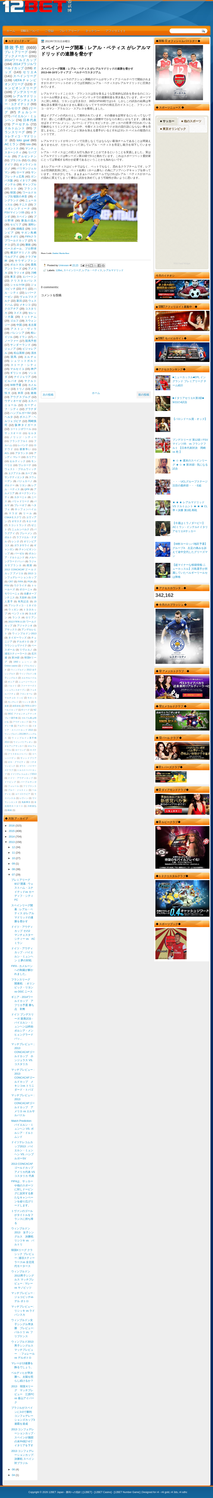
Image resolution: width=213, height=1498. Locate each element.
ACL (7, 453)
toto (28, 144)
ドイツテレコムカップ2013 (23, 774)
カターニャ (20, 497)
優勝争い (25, 449)
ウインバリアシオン (23, 742)
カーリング (20, 750)
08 (14, 869)
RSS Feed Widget (181, 263)
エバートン (29, 276)
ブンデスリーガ (24, 92)
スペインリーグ (72, 270)
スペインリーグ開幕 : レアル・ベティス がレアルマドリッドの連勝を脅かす (22, 913)
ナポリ (14, 236)
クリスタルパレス (23, 280)
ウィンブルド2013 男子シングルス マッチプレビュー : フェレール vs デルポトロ (23, 1349)
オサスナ (17, 521)
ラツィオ (19, 272)
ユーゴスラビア (22, 794)
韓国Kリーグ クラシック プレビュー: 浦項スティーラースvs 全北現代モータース (23, 1258)
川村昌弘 (31, 806)
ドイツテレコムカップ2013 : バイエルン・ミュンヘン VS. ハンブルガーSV (22, 1150)
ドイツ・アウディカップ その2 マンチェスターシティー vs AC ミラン (23, 934)
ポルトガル (17, 264)
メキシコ (25, 304)
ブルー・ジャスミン (18, 790)
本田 (21, 393)
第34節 (16, 657)
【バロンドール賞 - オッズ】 (189, 419)
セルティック (17, 461)
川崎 (33, 272)
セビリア (15, 224)
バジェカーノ (25, 481)
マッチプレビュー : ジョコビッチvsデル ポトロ (22, 1297)
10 (14, 858)
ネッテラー (92, 30)
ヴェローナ (24, 465)
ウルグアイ (12, 256)
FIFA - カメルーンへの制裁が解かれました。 (22, 970)
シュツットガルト (23, 360)
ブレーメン (26, 533)
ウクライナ (20, 585)
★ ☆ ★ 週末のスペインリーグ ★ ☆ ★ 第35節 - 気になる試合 (190, 464)
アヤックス (11, 629)
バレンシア (17, 332)
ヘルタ (9, 416)
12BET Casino (103, 1492)
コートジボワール (20, 429)
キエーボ (31, 521)
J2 (17, 244)
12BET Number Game (126, 1492)
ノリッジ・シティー (23, 437)
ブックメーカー (16, 56)
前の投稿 (143, 394)
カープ (29, 473)
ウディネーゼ (13, 400)
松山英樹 (19, 352)
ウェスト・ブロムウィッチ (20, 469)
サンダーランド (20, 344)
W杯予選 (15, 384)
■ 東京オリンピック (173, 128)
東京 (13, 276)
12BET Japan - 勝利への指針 (65, 1492)
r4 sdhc (183, 1492)
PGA (29, 581)
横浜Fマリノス (20, 252)
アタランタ (21, 453)
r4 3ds (174, 1492)
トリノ (20, 388)
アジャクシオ (25, 625)
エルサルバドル (28, 678)
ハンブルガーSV (20, 412)
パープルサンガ (28, 782)
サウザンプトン (25, 260)
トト (14, 188)
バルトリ (12, 686)
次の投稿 (48, 394)
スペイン (21, 216)
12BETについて (30, 30)
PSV (7, 585)
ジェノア (10, 348)
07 (14, 874)
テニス (23, 204)
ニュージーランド (27, 682)
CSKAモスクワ (13, 517)
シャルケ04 (17, 284)
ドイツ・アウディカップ (20, 778)
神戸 (33, 368)
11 (14, 852)
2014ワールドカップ (20, 60)
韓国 (13, 192)
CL (29, 160)
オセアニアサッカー (14, 746)
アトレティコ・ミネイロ (22, 605)
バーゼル (19, 553)
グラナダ (30, 409)
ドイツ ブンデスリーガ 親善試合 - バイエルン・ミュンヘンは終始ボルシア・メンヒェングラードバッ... (22, 1026)
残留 (29, 565)
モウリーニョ (12, 593)
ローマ (20, 172)
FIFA (20, 581)
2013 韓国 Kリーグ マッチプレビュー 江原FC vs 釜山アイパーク (24, 1394)
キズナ (33, 750)
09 (14, 863)
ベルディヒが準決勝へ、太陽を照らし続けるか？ (22, 1376)
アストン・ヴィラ (23, 328)
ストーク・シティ (23, 365)
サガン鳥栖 (28, 232)
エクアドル (14, 473)
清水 (33, 352)
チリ (24, 288)
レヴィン (24, 798)
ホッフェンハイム (25, 509)
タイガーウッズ (17, 637)
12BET (87, 1492)
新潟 (19, 300)
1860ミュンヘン (22, 662)
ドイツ (9, 164)
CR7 (10, 581)
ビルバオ (11, 380)
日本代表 (29, 120)
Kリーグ (26, 710)
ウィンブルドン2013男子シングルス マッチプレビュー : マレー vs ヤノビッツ (22, 1279)
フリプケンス (29, 786)
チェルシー (27, 112)
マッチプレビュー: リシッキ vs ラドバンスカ (23, 1310)
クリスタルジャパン (18, 754)
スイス (18, 312)
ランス (16, 617)
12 (14, 847)
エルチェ (30, 356)
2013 (12, 842)
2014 (12, 836)
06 (14, 1469)
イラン (23, 336)
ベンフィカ (18, 613)
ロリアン (31, 617)
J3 (35, 601)
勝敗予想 (15, 47)
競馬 (14, 356)
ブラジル (15, 160)
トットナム (28, 316)
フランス (30, 188)
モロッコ (31, 698)
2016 (12, 825)
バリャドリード (21, 501)
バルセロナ (13, 108)
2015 (12, 831)
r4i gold (165, 1492)
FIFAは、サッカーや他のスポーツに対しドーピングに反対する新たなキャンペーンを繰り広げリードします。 (22, 1193)
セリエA (29, 72)
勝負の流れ (28, 220)
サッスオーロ (13, 433)
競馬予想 (30, 340)
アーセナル (20, 124)
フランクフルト (19, 441)
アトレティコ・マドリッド (20, 136)
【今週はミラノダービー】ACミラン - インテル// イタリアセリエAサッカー (190, 527)
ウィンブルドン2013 (24, 633)
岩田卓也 (16, 706)
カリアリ (31, 457)
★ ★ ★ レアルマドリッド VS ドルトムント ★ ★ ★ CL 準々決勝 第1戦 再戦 (189, 506)
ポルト (8, 537)
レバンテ (23, 445)
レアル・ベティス (92, 270)
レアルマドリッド (114, 270)
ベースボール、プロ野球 (20, 248)
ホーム (10, 30)
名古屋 (32, 324)
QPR (27, 489)
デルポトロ (23, 641)
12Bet (59, 270)
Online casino (11, 666)
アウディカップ (20, 722)
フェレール (13, 786)
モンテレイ (13, 702)
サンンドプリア (28, 758)
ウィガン (13, 609)
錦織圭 (20, 228)
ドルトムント (15, 128)
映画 (10, 810)
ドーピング (10, 782)
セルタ (32, 433)
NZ (34, 710)
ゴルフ (14, 320)
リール (27, 513)
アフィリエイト (115, 30)
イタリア (25, 180)
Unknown (64, 265)
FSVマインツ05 (14, 212)
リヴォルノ (26, 649)
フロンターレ (26, 694)
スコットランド (17, 525)
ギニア (11, 682)
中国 (19, 324)
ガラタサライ (22, 545)
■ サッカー (167, 121)
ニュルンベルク (21, 529)
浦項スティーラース (16, 653)
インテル (10, 184)
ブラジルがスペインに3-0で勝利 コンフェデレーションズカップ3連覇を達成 (23, 1415)
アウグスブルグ (20, 396)
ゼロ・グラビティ (17, 762)
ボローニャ (26, 589)
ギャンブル (29, 184)
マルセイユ (17, 368)
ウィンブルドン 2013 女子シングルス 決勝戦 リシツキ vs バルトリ (23, 1236)
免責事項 (26, 802)
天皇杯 (23, 597)
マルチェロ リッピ (14, 698)
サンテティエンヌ (15, 477)
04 (14, 1475)
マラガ (13, 513)
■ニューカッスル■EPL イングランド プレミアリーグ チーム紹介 (189, 381)
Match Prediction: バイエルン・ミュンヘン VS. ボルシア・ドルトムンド (22, 1128)
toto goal (23, 140)
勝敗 (28, 244)
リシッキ (26, 702)
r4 (158, 1492)
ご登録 (49, 30)
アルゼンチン (27, 156)
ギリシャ (15, 372)
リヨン (23, 485)
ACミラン (12, 144)
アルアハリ (22, 726)
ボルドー (10, 485)
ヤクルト (30, 380)
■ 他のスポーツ (191, 121)
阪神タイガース (25, 425)
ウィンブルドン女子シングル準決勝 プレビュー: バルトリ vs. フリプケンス (22, 1328)
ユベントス (12, 148)
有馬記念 (23, 601)
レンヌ (15, 541)
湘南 (33, 393)
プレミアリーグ (69, 30)
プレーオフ (20, 505)
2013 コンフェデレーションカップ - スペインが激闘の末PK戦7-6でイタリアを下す (23, 1437)
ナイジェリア (22, 376)
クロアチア (12, 308)
